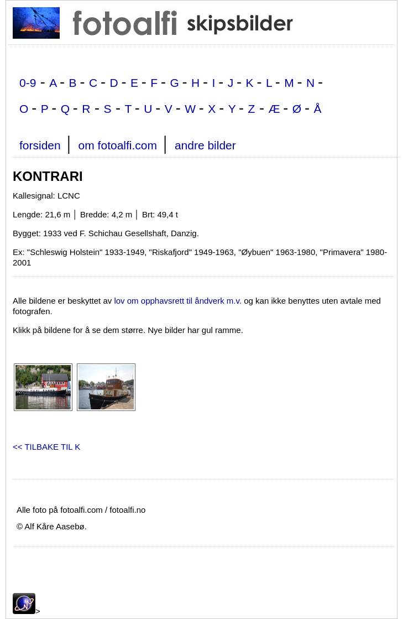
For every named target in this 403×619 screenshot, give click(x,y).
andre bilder (205, 145)
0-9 (27, 82)
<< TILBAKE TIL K (46, 446)
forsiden (40, 145)
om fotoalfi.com (117, 145)
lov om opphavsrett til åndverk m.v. (178, 300)
